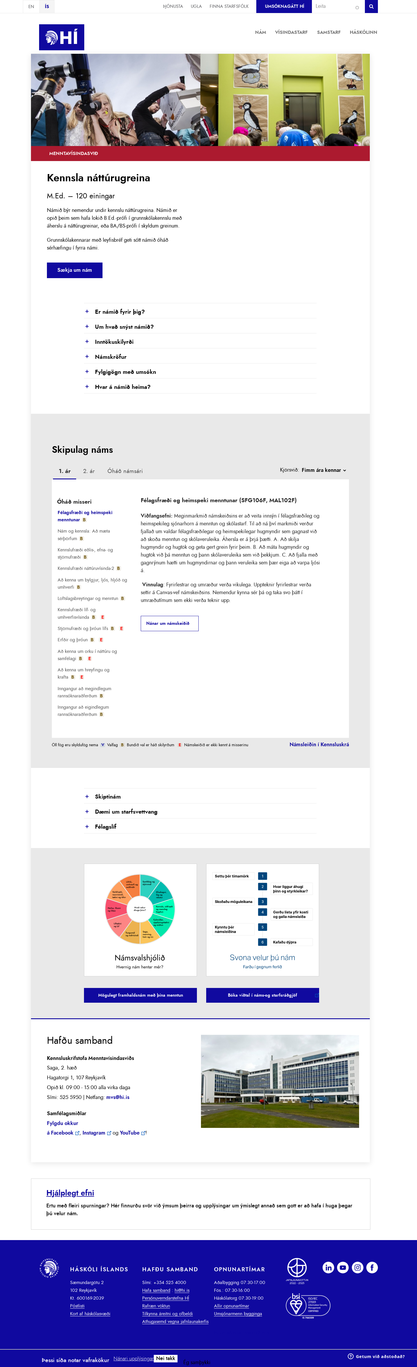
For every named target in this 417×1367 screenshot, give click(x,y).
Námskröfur (105, 357)
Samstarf (329, 32)
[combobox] (336, 6)
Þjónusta (173, 6)
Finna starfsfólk (229, 6)
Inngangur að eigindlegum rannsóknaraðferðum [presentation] (83, 711)
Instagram (94, 1133)
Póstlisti (77, 1306)
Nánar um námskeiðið (167, 623)
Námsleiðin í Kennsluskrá (319, 744)
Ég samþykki (197, 1362)
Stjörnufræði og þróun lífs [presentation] (91, 628)
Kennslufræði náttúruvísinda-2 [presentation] (89, 568)
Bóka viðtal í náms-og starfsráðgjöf (262, 995)
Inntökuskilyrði (108, 342)
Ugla (196, 6)
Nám (260, 32)
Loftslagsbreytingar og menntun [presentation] (91, 598)
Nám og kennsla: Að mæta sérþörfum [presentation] (84, 535)
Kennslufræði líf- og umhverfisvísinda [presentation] (81, 613)
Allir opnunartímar (231, 1306)
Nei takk (165, 1358)
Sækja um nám (74, 270)
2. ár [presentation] (89, 471)
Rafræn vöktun (156, 1306)
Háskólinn (363, 32)
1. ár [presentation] (65, 471)
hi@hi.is (182, 1290)
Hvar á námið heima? (117, 387)
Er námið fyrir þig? (114, 312)
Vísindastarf (291, 32)
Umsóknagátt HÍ (284, 6)
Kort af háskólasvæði (90, 1313)
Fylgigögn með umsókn (120, 372)
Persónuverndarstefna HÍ (165, 1298)
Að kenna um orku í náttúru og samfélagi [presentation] (87, 655)
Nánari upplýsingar (134, 1359)
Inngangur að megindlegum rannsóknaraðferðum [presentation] (84, 692)
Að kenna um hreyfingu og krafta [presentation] (83, 673)
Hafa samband (156, 1290)
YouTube (130, 1133)
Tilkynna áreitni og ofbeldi (167, 1313)
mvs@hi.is (117, 1097)
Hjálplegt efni (70, 1193)
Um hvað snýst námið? (119, 327)
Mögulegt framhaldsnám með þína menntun (140, 995)
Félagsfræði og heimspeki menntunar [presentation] (85, 516)
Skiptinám (102, 797)
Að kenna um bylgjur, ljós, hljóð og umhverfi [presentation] (92, 584)
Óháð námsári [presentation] (125, 471)
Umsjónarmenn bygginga (238, 1313)
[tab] (64, 472)
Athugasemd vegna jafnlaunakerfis (175, 1321)
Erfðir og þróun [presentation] (81, 640)
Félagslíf (100, 827)
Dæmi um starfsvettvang (121, 812)
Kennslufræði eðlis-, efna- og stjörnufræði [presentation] (85, 553)
